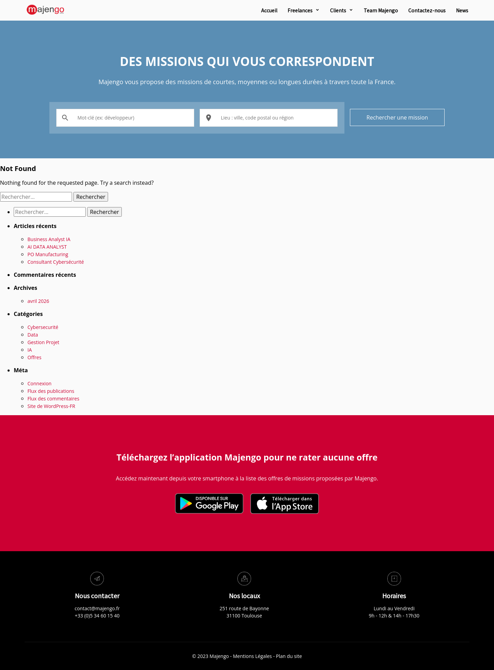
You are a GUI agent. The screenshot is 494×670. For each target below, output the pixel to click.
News (462, 10)
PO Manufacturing (47, 254)
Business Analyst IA (48, 239)
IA (29, 350)
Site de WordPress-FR (51, 406)
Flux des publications (50, 391)
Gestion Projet (43, 342)
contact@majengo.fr (97, 608)
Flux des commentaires (53, 398)
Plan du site (289, 656)
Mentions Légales (252, 656)
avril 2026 (38, 301)
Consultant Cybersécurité (55, 262)
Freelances (300, 10)
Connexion (39, 383)
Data (32, 334)
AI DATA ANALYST (47, 246)
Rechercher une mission (397, 117)
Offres (34, 357)
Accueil (269, 10)
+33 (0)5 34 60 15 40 (97, 615)
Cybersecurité (42, 327)
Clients (338, 10)
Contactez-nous (427, 10)
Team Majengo (381, 10)
